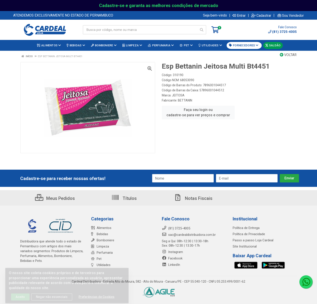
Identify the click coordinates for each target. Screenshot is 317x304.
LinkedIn (171, 265)
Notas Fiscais (193, 198)
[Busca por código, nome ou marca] (140, 29)
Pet (96, 259)
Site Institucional (245, 246)
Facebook (172, 258)
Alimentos (101, 228)
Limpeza (100, 246)
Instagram (172, 252)
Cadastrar (261, 15)
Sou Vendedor (291, 15)
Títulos (124, 198)
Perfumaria (102, 253)
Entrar (239, 15)
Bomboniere (102, 240)
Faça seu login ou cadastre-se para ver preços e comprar (198, 112)
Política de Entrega (246, 228)
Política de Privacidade (249, 234)
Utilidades (101, 265)
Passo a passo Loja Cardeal (253, 240)
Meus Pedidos (55, 198)
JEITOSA (178, 95)
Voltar (288, 55)
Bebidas (99, 234)
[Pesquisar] (201, 29)
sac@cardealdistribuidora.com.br (189, 235)
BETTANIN (185, 100)
